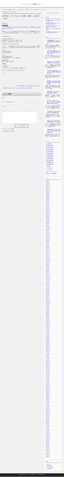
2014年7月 (48, 442)
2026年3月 (48, 183)
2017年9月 (48, 371)
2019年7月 (48, 331)
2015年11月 (48, 412)
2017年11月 (48, 368)
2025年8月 (48, 196)
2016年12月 (48, 388)
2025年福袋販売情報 (49, 162)
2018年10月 (48, 347)
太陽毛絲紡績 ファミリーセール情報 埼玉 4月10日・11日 (54, 42)
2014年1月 (48, 453)
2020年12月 (48, 299)
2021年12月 (48, 277)
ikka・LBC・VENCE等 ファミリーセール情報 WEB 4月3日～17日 (54, 72)
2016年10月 (48, 392)
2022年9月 (48, 260)
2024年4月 (48, 225)
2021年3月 (48, 294)
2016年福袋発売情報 (49, 147)
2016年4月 (48, 403)
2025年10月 (48, 192)
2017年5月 (48, 379)
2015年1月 (48, 431)
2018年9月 (48, 349)
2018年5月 (48, 357)
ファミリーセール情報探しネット (32, 4)
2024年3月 (48, 227)
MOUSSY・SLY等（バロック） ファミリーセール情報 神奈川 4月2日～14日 (54, 102)
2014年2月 (48, 451)
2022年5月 (48, 268)
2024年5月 (48, 223)
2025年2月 (48, 207)
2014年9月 (48, 438)
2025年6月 (48, 199)
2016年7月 (48, 397)
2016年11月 (48, 390)
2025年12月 (48, 188)
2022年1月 (48, 275)
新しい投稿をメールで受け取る (8, 131)
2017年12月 (48, 366)
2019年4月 (48, 336)
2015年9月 (48, 416)
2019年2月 (48, 340)
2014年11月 (48, 434)
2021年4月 (48, 292)
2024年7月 (48, 220)
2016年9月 (48, 394)
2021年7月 (48, 286)
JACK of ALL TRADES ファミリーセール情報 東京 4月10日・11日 (54, 52)
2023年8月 (48, 240)
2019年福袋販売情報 (49, 153)
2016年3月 (48, 405)
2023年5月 (48, 246)
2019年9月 (48, 327)
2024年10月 (48, 214)
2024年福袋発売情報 (49, 160)
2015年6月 (48, 421)
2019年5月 (48, 334)
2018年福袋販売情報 (49, 151)
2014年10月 (48, 436)
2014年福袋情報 (49, 144)
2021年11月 (48, 279)
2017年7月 (48, 375)
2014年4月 (48, 447)
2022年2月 (48, 273)
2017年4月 (48, 381)
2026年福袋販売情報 (49, 164)
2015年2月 (48, 429)
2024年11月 (48, 212)
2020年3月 (48, 316)
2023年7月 (48, 242)
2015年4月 (48, 425)
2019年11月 (48, 323)
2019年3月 (48, 338)
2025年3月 (48, 205)
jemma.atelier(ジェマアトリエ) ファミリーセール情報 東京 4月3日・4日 (54, 131)
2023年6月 (48, 244)
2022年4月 (48, 270)
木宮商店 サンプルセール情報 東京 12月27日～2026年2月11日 (53, 83)
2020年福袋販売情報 (49, 155)
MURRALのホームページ (13, 70)
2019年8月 (48, 329)
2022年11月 (48, 257)
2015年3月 (48, 427)
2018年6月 (48, 355)
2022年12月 (48, 255)
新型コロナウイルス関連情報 (51, 173)
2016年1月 (48, 408)
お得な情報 (48, 166)
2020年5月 (48, 312)
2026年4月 (48, 181)
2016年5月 (48, 401)
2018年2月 (48, 362)
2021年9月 (48, 283)
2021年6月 (48, 288)
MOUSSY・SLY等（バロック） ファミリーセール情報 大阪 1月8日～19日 (17, 88)
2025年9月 (48, 194)
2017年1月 (48, 386)
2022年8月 (48, 262)
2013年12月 (48, 455)
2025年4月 (48, 203)
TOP (9, 9)
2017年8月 (48, 373)
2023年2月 (48, 251)
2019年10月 (48, 325)
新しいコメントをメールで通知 (8, 129)
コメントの (50, 467)
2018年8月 (48, 351)
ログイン (48, 464)
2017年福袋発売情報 (49, 149)
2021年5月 (48, 290)
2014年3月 (48, 449)
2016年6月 (48, 399)
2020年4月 (48, 314)
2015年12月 (48, 410)
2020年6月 (48, 310)
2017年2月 (48, 384)
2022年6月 (48, 266)
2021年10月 (48, 281)
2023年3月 (48, 249)
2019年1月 (48, 342)
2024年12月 (48, 210)
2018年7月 (48, 353)
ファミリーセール (49, 170)
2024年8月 (48, 218)
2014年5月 (48, 445)
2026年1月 (48, 186)
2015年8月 (48, 418)
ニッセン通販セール (49, 168)
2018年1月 (48, 364)
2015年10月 (48, 414)
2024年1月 (48, 231)
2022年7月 (48, 264)
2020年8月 (48, 307)
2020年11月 (48, 301)
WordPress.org (49, 468)
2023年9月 (48, 238)
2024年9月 (48, 216)
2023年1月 (48, 253)
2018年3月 (48, 360)
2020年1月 (48, 320)
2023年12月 (48, 233)
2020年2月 (48, 318)
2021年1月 (48, 297)
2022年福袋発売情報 (49, 157)
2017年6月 (48, 377)
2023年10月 (48, 236)
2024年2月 (48, 229)
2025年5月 (48, 201)
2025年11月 (48, 190)
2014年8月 (48, 440)
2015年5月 (48, 423)
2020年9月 (48, 305)
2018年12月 (48, 344)
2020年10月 (48, 303)
